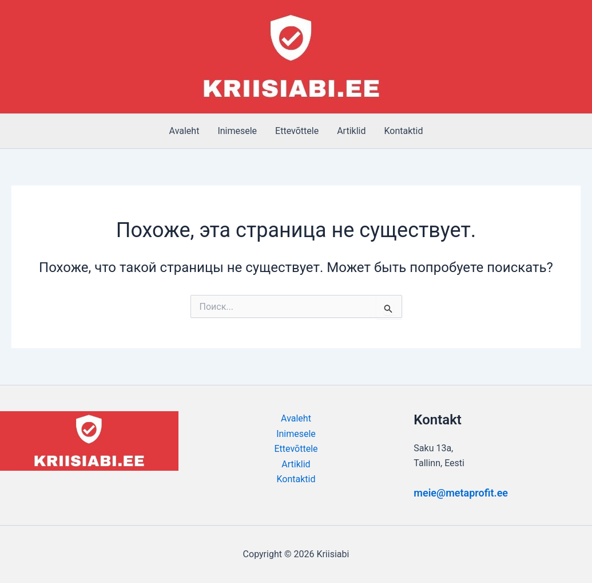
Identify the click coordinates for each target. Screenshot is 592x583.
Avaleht (184, 130)
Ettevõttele (297, 130)
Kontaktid (403, 130)
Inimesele (237, 130)
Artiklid (351, 130)
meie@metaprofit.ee (461, 493)
